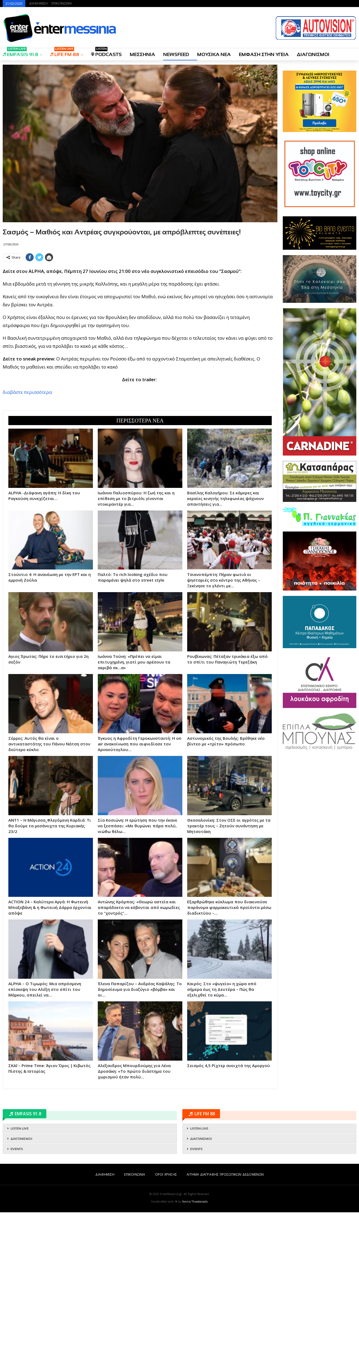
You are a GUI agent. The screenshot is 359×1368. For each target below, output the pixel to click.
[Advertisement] (140, 301)
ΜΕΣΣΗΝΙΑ (142, 54)
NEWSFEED (176, 54)
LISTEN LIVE (20, 1284)
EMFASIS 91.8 (20, 52)
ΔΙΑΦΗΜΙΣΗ (38, 3)
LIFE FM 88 (64, 52)
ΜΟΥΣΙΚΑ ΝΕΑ (214, 54)
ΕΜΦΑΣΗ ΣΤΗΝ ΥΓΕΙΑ (264, 54)
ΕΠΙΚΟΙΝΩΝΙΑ (61, 3)
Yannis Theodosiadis (195, 1357)
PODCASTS (106, 52)
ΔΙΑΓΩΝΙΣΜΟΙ (313, 54)
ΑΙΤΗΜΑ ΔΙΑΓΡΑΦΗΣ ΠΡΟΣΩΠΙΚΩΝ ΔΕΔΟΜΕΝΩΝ (225, 1330)
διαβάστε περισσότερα (27, 470)
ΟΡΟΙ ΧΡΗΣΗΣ (166, 1330)
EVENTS (17, 1305)
